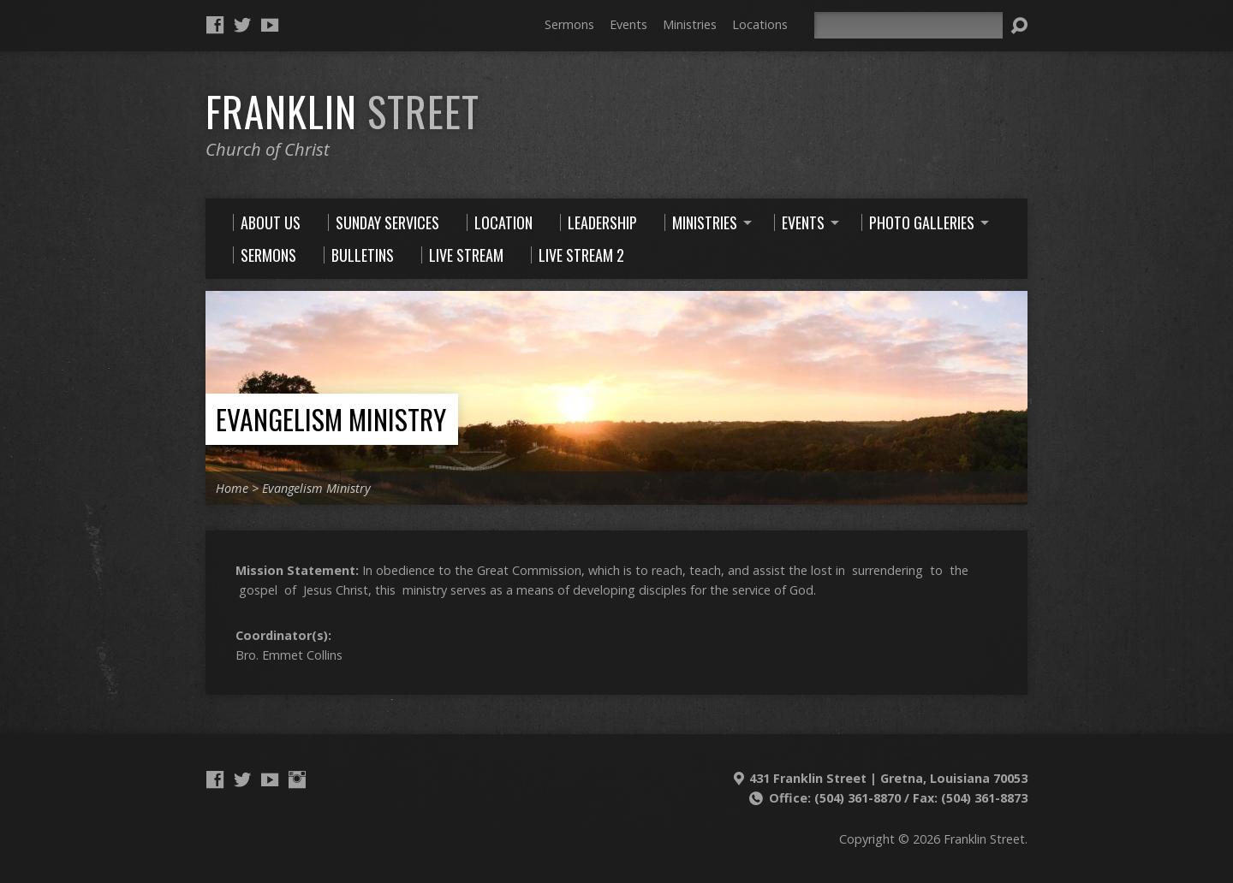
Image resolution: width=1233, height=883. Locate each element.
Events (628, 24)
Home (232, 488)
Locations (760, 24)
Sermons (569, 24)
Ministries (690, 24)
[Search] (908, 25)
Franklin (343, 111)
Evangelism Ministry (331, 419)
